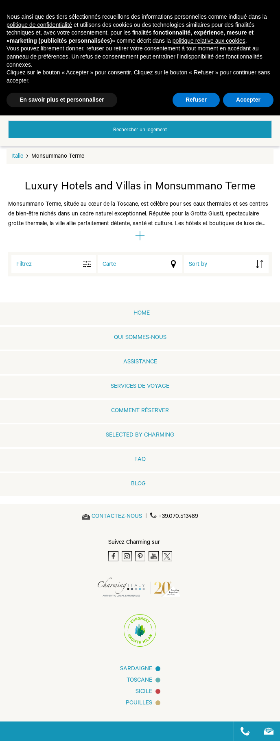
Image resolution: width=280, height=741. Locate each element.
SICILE (144, 692)
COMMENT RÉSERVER (140, 411)
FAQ (140, 460)
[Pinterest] (140, 556)
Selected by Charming (140, 435)
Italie (17, 157)
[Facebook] (113, 556)
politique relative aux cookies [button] (209, 40)
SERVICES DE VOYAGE (140, 387)
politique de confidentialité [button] (39, 25)
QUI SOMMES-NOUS (140, 338)
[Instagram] (127, 556)
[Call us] (242, 731)
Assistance (140, 362)
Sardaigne (136, 669)
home (141, 314)
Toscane (139, 681)
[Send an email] (117, 517)
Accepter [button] (248, 99)
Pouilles (139, 703)
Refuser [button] (196, 99)
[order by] (226, 264)
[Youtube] (154, 556)
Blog (138, 484)
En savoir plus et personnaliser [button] (62, 99)
